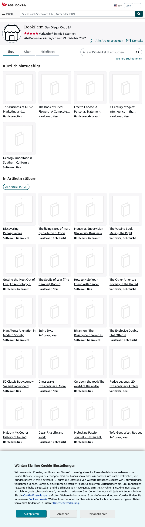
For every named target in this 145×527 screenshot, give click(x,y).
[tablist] (31, 52)
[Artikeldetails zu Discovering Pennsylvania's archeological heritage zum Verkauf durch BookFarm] (19, 214)
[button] (138, 52)
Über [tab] (27, 52)
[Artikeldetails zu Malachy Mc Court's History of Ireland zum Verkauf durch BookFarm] (19, 418)
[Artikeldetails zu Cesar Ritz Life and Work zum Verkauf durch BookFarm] (55, 418)
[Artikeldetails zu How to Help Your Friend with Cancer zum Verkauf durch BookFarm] (90, 265)
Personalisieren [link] (97, 513)
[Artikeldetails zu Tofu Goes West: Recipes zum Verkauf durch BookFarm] (126, 416)
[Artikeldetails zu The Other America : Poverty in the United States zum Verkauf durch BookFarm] (126, 265)
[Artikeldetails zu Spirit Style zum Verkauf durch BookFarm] (55, 314)
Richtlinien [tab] (47, 52)
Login (128, 5)
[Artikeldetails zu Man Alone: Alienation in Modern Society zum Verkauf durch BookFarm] (19, 316)
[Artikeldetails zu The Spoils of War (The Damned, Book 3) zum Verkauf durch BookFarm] (55, 265)
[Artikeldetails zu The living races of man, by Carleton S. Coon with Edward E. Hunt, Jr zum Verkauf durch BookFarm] (55, 214)
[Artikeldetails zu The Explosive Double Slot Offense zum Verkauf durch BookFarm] (126, 316)
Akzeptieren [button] (31, 513)
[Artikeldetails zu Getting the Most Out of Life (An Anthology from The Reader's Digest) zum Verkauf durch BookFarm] (19, 265)
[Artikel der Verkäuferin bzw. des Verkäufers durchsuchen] (103, 52)
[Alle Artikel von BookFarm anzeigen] (106, 40)
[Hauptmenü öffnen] (8, 14)
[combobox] (77, 14)
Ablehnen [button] (63, 513)
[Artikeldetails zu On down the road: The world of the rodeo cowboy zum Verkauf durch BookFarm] (90, 367)
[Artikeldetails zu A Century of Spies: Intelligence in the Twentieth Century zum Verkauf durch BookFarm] (126, 92)
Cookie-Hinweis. (38, 499)
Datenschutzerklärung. (66, 502)
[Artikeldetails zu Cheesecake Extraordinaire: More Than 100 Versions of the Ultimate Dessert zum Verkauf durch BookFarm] (55, 367)
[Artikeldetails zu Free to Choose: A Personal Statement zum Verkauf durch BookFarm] (90, 92)
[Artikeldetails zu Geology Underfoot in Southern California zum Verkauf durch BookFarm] (19, 143)
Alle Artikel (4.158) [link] (16, 186)
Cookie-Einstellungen (35, 495)
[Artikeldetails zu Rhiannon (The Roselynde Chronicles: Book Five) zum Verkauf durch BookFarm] (90, 316)
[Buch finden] (139, 14)
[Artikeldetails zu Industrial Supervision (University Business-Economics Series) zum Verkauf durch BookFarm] (90, 214)
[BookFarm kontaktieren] (134, 40)
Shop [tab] (11, 52)
